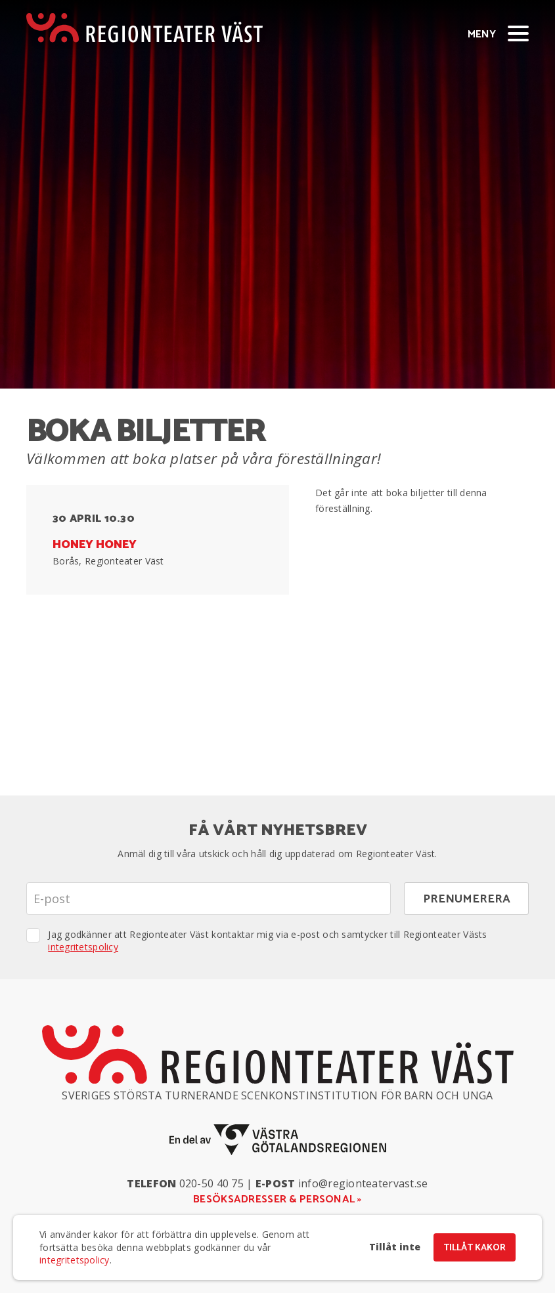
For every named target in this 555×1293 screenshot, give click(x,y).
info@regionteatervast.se (363, 1183)
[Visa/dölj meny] (518, 33)
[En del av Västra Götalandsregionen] (277, 1139)
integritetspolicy (83, 947)
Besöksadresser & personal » (277, 1199)
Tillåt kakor (474, 1248)
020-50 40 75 (211, 1183)
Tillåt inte (394, 1247)
